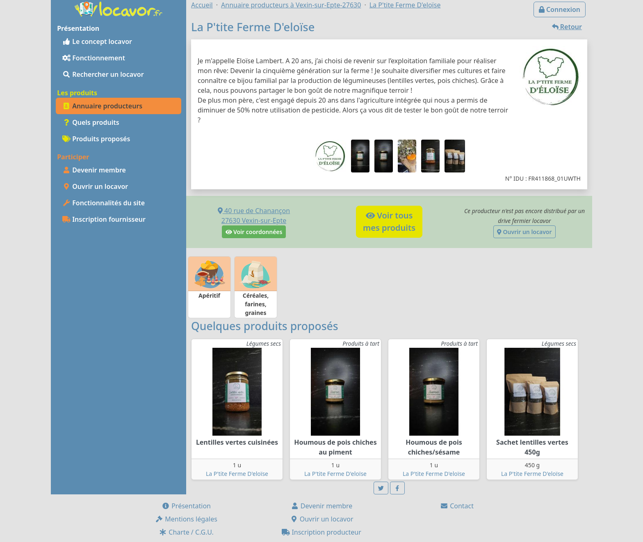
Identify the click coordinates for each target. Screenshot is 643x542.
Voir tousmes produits (389, 221)
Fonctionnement (93, 57)
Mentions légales (186, 519)
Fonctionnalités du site (103, 202)
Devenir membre (94, 170)
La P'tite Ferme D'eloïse (237, 474)
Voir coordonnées (254, 232)
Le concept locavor (97, 41)
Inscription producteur (321, 532)
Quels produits (90, 122)
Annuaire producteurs (102, 105)
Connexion (559, 9)
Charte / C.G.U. (186, 532)
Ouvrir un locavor (95, 186)
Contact (457, 505)
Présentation (186, 505)
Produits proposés (96, 138)
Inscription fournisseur (104, 219)
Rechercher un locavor (103, 74)
